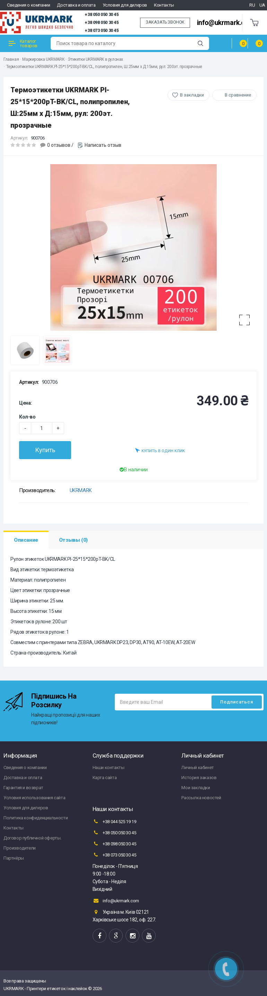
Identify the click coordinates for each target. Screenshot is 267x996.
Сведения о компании (28, 5)
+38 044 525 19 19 (114, 821)
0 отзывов (58, 145)
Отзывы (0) (73, 540)
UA (262, 5)
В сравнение (238, 95)
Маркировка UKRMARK (43, 59)
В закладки (192, 95)
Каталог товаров (23, 43)
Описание (26, 540)
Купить (45, 450)
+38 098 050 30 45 (101, 22)
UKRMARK (81, 490)
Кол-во (27, 417)
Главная (11, 59)
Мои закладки (195, 787)
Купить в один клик (160, 450)
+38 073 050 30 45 (101, 30)
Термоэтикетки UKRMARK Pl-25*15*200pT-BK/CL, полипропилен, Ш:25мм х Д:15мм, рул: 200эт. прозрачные (104, 66)
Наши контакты (108, 767)
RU (252, 5)
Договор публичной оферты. (32, 838)
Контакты (164, 5)
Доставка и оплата (76, 5)
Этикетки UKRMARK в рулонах (95, 59)
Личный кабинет (197, 767)
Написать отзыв (103, 145)
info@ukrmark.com (226, 23)
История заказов (198, 777)
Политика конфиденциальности (35, 817)
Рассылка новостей (201, 797)
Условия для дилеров (125, 5)
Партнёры (13, 858)
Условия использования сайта (34, 797)
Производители (19, 848)
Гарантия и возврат (23, 787)
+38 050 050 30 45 (101, 14)
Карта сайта (105, 777)
